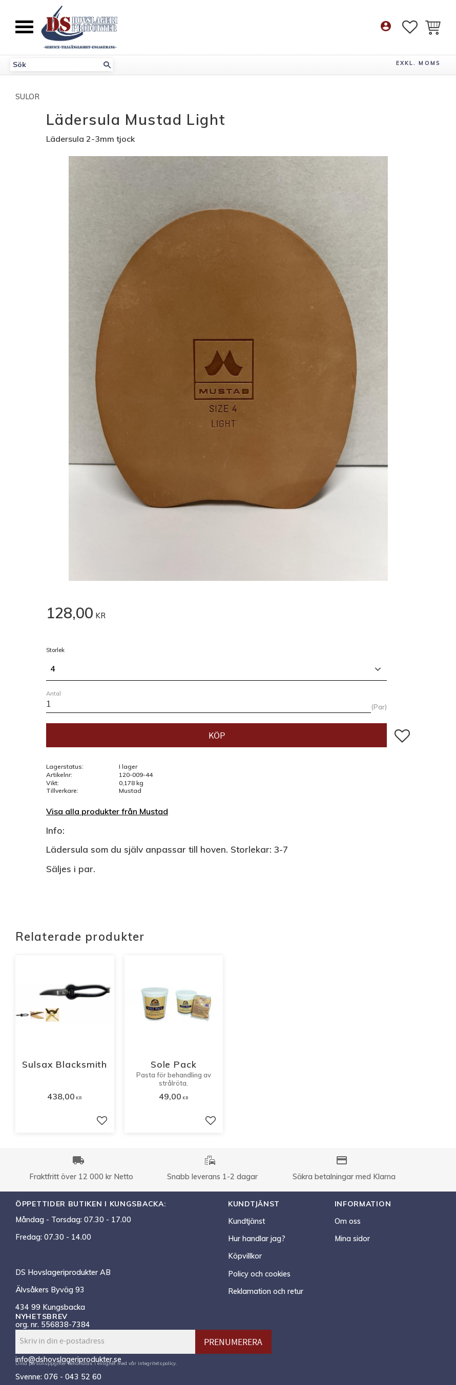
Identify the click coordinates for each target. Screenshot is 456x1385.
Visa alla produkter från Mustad (107, 811)
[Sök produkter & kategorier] (55, 64)
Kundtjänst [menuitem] (246, 1221)
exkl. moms (418, 63)
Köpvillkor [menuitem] (245, 1256)
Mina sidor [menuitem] (352, 1238)
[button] (24, 27)
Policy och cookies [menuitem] (259, 1274)
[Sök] (107, 64)
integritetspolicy (157, 1363)
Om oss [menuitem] (348, 1221)
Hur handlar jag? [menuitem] (256, 1238)
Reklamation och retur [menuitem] (265, 1291)
